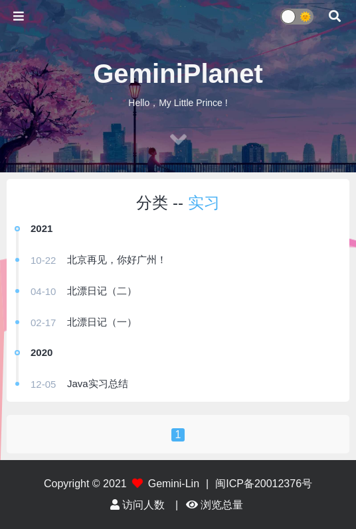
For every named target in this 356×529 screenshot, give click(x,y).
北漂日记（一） (102, 321)
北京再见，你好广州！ (117, 259)
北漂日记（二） (102, 290)
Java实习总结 (97, 383)
